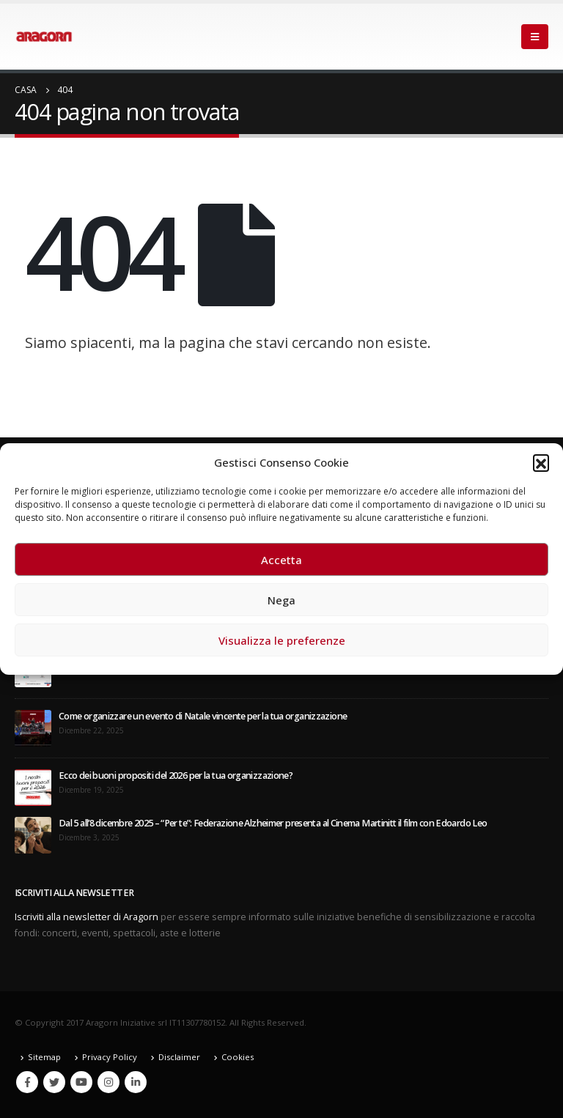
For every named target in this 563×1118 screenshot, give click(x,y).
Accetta (281, 559)
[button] (541, 462)
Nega (281, 600)
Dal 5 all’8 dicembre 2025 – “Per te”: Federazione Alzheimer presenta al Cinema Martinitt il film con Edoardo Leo (273, 823)
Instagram (108, 1082)
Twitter (54, 1082)
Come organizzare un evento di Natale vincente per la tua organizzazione (203, 716)
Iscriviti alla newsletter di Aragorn (86, 917)
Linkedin (136, 1082)
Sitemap (44, 1056)
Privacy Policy (109, 1056)
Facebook (27, 1082)
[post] (33, 728)
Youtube (81, 1082)
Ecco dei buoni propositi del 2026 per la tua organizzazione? (175, 775)
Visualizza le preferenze (281, 640)
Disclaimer (179, 1056)
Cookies (237, 1056)
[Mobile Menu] (534, 36)
